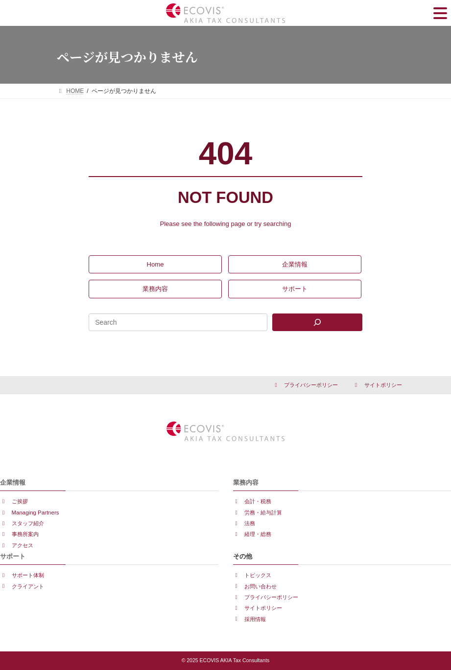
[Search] (317, 322)
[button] (155, 264)
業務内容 (246, 482)
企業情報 (12, 482)
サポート (12, 556)
